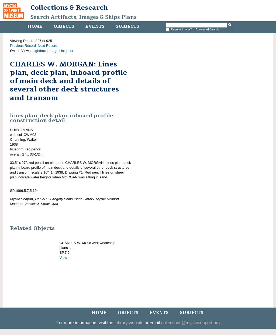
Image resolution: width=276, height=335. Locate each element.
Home (34, 26)
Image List (57, 51)
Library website (129, 322)
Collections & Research (69, 7)
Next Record (47, 46)
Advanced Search (207, 29)
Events (94, 26)
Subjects (127, 26)
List (70, 51)
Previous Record (23, 46)
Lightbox (39, 51)
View (63, 258)
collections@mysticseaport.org (190, 322)
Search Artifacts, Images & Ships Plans (83, 17)
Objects (64, 26)
